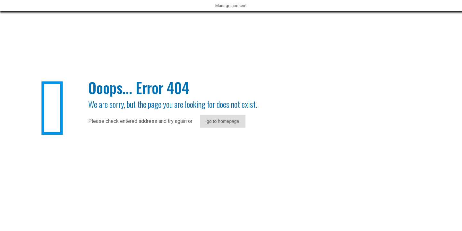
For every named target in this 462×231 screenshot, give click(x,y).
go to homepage (223, 121)
